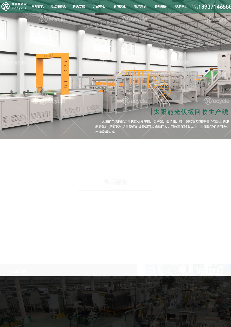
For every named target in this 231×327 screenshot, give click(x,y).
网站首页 (37, 6)
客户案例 (140, 6)
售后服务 (161, 6)
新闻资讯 (120, 6)
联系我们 (181, 6)
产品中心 (99, 6)
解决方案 (79, 6)
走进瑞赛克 (58, 6)
